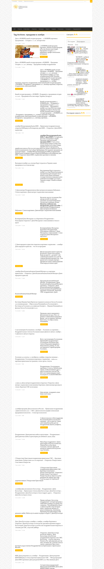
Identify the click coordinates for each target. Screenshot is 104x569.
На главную (14, 1)
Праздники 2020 (76, 29)
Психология (60, 29)
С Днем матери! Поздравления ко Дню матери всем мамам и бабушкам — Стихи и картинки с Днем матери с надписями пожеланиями (38, 191)
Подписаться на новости (28, 1)
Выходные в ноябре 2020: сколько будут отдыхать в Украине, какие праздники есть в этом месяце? (36, 164)
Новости (19, 29)
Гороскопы (34, 29)
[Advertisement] (63, 15)
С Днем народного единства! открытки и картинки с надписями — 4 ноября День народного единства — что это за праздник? (38, 245)
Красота (47, 29)
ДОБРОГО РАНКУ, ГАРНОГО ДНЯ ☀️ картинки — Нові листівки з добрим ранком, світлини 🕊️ (77, 82)
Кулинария (41, 29)
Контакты (20, 1)
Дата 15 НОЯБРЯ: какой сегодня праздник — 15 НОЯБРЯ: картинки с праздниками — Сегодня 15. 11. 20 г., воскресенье (36, 40)
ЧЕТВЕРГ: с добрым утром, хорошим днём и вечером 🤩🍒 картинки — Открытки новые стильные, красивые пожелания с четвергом (78, 60)
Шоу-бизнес (26, 29)
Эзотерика (67, 29)
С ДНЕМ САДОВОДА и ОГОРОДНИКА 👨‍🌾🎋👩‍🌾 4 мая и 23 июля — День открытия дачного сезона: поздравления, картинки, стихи (78, 71)
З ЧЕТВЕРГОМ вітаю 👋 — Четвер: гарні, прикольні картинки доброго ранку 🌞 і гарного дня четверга (77, 50)
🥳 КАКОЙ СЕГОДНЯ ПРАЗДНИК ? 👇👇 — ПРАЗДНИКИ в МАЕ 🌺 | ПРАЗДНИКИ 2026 (77, 92)
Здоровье (53, 29)
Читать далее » (44, 56)
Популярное (81, 42)
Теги (76, 45)
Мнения (70, 45)
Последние (71, 42)
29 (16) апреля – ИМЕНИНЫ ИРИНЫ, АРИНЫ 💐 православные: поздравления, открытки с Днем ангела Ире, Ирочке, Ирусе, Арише (78, 102)
